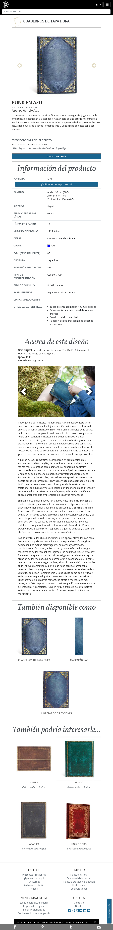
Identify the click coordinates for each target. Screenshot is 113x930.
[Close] (95, 922)
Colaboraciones (79, 888)
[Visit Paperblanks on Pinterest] (88, 910)
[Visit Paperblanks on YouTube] (77, 910)
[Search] (56, 11)
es (97, 4)
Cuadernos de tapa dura (46, 21)
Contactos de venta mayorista (34, 913)
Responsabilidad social (79, 878)
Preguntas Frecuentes (34, 874)
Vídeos (34, 888)
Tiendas (79, 906)
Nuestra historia (79, 874)
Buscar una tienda (56, 156)
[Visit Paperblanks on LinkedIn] (85, 910)
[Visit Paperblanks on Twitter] (81, 910)
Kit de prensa (79, 885)
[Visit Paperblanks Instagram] (73, 910)
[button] (24, 391)
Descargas (34, 881)
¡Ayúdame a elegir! (34, 878)
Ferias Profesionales (34, 909)
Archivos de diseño (34, 885)
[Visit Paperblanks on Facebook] (69, 910)
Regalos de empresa (34, 906)
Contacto (79, 902)
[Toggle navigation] (107, 4)
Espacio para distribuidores (34, 902)
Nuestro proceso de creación (79, 881)
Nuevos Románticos (25, 110)
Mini (41, 148)
